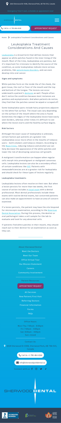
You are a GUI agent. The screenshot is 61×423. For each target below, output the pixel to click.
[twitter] (41, 369)
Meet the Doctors (30, 251)
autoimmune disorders (27, 70)
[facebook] (32, 369)
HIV (28, 166)
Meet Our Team (30, 255)
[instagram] (36, 369)
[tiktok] (46, 369)
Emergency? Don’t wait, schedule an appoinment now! (31, 11)
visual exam (34, 189)
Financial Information (30, 305)
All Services (30, 292)
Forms (30, 309)
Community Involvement (30, 272)
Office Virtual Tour (30, 259)
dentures (29, 93)
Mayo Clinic (11, 146)
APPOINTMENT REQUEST (46, 28)
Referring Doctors (30, 300)
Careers (30, 268)
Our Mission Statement (30, 264)
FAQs (30, 313)
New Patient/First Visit (30, 296)
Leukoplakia (8, 55)
